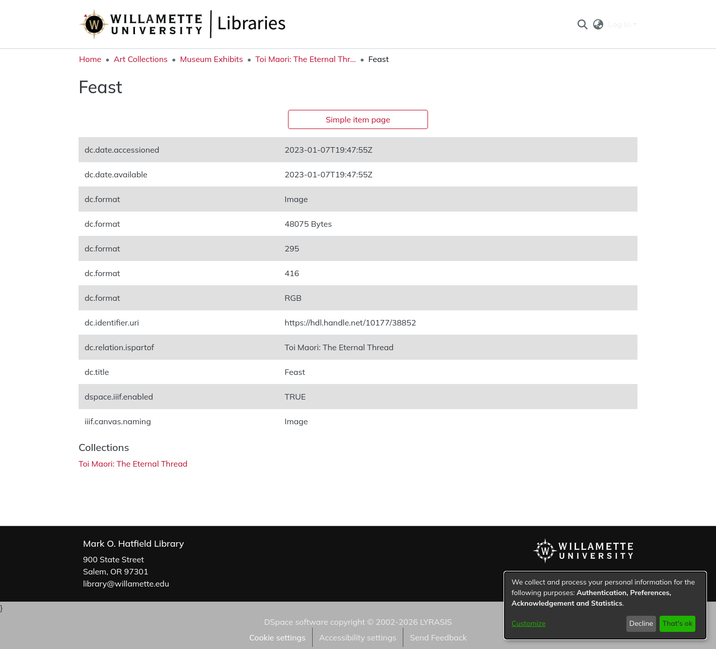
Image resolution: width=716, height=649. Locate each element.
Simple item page (358, 119)
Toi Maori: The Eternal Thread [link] (305, 59)
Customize (529, 623)
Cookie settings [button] (277, 637)
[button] (582, 24)
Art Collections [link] (141, 59)
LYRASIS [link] (436, 622)
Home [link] (90, 59)
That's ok (677, 623)
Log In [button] (620, 24)
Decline (641, 623)
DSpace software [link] (296, 622)
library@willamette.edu (126, 583)
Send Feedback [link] (438, 637)
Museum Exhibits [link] (211, 59)
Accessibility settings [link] (357, 637)
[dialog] (605, 605)
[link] (133, 464)
